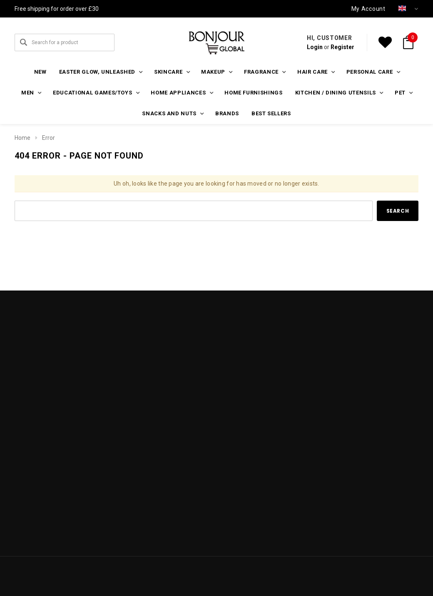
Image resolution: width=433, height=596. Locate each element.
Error (48, 137)
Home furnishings (253, 92)
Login (315, 47)
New (40, 72)
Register (342, 47)
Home (22, 137)
